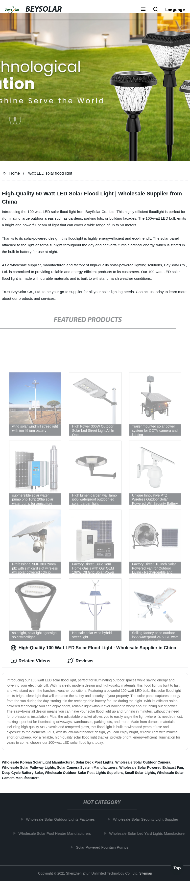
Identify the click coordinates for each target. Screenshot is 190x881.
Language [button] (175, 9)
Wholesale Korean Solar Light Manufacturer (38, 762)
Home (14, 173)
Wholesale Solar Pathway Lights (28, 767)
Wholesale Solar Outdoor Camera (142, 762)
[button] (143, 9)
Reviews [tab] (80, 661)
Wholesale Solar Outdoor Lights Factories (61, 819)
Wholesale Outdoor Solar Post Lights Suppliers (84, 773)
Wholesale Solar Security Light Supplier (146, 819)
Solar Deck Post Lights (94, 762)
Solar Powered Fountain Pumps (103, 847)
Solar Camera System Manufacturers (87, 767)
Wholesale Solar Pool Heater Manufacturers (56, 833)
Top (177, 868)
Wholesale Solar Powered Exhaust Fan (151, 767)
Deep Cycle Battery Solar (22, 773)
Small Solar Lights (140, 773)
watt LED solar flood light (50, 173)
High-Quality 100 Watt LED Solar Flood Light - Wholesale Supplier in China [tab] (93, 648)
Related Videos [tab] (30, 661)
